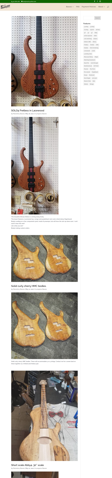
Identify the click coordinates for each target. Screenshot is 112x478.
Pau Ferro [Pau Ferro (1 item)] (92, 69)
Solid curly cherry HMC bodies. (28, 286)
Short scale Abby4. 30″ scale (27, 465)
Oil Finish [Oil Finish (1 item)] (96, 66)
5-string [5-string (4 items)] (92, 26)
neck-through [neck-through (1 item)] (94, 63)
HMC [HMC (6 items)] (97, 44)
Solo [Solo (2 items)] (94, 81)
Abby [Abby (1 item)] (96, 32)
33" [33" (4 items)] (88, 32)
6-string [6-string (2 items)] (86, 29)
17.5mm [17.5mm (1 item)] (92, 29)
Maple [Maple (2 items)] (96, 57)
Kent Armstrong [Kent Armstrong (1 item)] (94, 48)
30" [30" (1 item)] (85, 32)
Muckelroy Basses (19, 113)
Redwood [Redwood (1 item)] (91, 75)
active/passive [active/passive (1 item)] (88, 35)
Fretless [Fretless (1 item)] (86, 44)
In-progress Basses (41, 113)
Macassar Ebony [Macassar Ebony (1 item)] (88, 57)
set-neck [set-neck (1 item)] (94, 78)
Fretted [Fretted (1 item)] (92, 44)
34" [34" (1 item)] (92, 32)
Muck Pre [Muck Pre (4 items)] (86, 63)
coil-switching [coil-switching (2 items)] (88, 38)
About (100, 7)
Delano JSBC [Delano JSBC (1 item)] (87, 41)
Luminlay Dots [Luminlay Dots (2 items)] (88, 54)
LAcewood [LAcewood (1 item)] (87, 50)
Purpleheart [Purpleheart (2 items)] (95, 72)
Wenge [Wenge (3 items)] (92, 84)
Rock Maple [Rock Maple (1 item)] (87, 78)
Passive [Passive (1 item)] (86, 69)
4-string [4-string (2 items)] (86, 26)
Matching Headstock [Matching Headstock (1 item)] (89, 60)
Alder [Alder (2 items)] (95, 35)
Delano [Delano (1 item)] (95, 38)
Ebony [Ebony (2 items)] (94, 41)
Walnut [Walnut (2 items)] (86, 84)
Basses (69, 7)
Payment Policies (89, 7)
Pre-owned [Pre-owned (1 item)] (87, 72)
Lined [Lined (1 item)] (93, 50)
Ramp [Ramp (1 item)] (85, 75)
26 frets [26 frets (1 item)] (98, 29)
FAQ (77, 7)
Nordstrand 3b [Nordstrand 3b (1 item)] (88, 66)
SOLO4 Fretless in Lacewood (27, 110)
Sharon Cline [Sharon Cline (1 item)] (87, 81)
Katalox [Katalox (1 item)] (86, 48)
